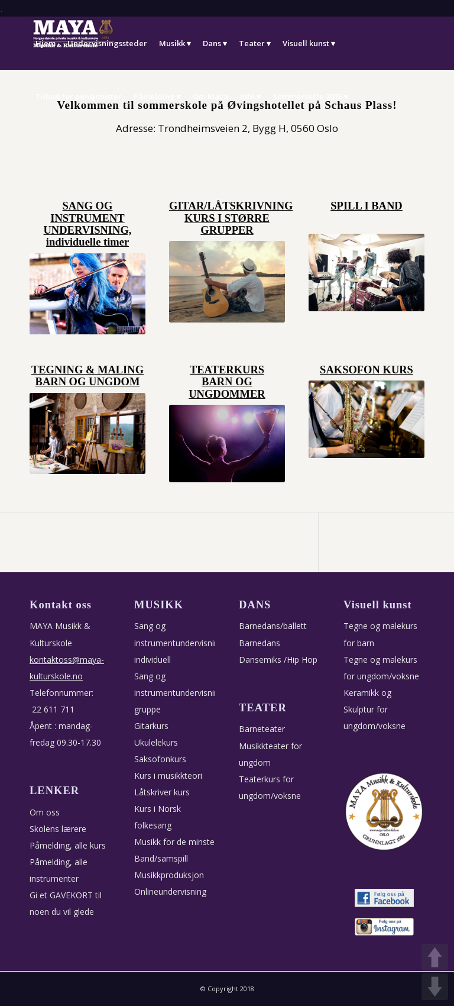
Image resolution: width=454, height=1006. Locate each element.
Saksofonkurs (160, 759)
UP (434, 957)
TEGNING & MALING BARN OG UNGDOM (87, 376)
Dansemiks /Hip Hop (278, 659)
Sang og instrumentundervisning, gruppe (180, 692)
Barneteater (262, 728)
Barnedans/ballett (273, 625)
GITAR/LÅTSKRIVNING (231, 206)
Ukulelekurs (156, 742)
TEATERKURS (227, 370)
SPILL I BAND (366, 206)
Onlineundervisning (170, 891)
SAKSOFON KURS (366, 370)
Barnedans (259, 643)
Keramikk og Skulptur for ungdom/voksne (374, 709)
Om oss (45, 812)
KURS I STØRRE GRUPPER (227, 224)
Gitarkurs (151, 725)
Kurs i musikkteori (168, 775)
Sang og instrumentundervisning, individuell (180, 642)
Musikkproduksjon (169, 875)
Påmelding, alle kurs (68, 845)
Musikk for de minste (174, 841)
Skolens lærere (58, 828)
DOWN (434, 986)
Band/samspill (161, 858)
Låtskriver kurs (162, 792)
